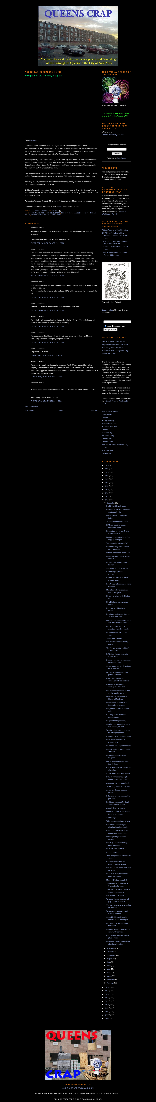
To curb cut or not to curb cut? (117, 522)
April (109, 972)
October (110, 952)
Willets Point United (109, 354)
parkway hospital (39, 215)
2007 (107, 1015)
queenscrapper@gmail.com (78, 1088)
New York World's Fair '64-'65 (113, 341)
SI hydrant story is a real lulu (117, 568)
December (111, 503)
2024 (107, 472)
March (109, 976)
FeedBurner (121, 158)
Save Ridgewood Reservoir (112, 348)
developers (55, 213)
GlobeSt (105, 430)
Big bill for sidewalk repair (116, 506)
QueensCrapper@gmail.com (113, 135)
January (110, 983)
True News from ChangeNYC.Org (115, 351)
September (111, 955)
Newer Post (29, 411)
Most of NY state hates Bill (116, 880)
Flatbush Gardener (109, 424)
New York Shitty (108, 436)
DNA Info (32, 140)
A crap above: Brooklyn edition (118, 773)
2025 (107, 469)
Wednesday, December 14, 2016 (47, 243)
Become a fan (107, 310)
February (110, 979)
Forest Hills (67, 213)
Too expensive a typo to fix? (117, 543)
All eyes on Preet (112, 852)
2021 (107, 483)
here (60, 207)
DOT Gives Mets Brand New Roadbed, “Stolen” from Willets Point (115, 235)
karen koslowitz (81, 213)
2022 (107, 479)
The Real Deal (107, 450)
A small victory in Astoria (115, 808)
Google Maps (111, 401)
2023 (107, 476)
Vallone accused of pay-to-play (118, 821)
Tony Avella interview (114, 638)
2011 (107, 1001)
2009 (107, 1008)
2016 (107, 500)
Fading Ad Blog (108, 420)
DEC (47, 213)
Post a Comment (31, 407)
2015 (107, 987)
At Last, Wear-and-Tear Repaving (115, 230)
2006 (107, 1018)
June (109, 966)
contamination (38, 213)
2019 (107, 489)
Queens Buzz (107, 439)
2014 (107, 991)
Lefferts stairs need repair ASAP (118, 553)
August (110, 959)
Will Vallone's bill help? (115, 896)
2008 (107, 1012)
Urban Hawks (107, 453)
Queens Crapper (41, 210)
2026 (107, 465)
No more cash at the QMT (116, 849)
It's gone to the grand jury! (116, 721)
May (109, 969)
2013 (107, 994)
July (108, 962)
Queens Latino (107, 442)
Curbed (105, 417)
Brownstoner (107, 414)
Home (61, 411)
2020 (107, 486)
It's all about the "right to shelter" (118, 746)
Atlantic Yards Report (110, 411)
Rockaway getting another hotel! (118, 736)
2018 (107, 493)
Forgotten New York (109, 426)
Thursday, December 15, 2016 (47, 355)
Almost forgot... (112, 818)
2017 (107, 496)
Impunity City (107, 433)
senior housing (55, 215)
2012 (107, 998)
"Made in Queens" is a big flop (117, 786)
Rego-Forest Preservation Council (115, 344)
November (111, 948)
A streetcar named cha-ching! (117, 783)
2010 (107, 1005)
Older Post (94, 411)
